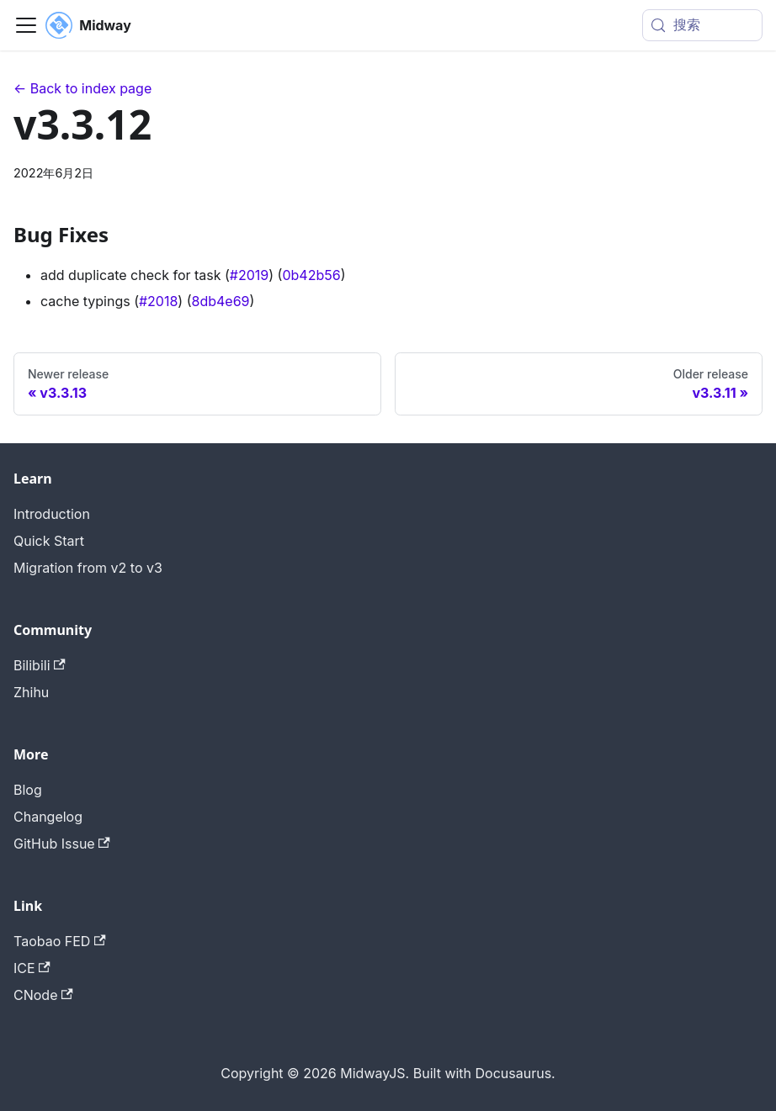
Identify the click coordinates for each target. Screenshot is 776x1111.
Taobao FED (59, 941)
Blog (27, 789)
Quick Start (48, 540)
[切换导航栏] (26, 25)
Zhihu (31, 692)
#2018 (158, 301)
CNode (43, 995)
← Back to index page (82, 88)
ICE (31, 968)
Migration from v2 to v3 (87, 567)
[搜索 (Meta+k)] (702, 25)
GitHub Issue (61, 843)
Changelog (47, 816)
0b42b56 (311, 275)
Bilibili (39, 665)
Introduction (51, 513)
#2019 (249, 275)
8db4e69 (221, 301)
